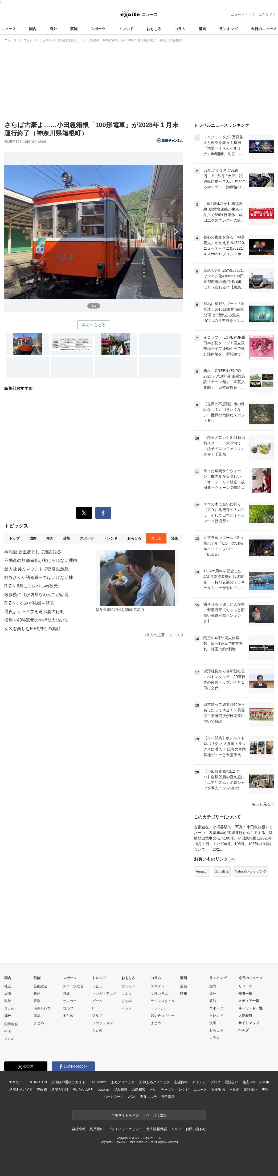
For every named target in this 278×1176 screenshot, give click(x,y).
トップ (14, 538)
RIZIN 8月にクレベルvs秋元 (31, 586)
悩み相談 (120, 1090)
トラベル (158, 1008)
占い (153, 1090)
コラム (180, 29)
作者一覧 (245, 994)
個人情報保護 (156, 1129)
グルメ (97, 1015)
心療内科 (181, 1082)
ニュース (8, 29)
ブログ (215, 1082)
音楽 (37, 1001)
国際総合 (11, 1024)
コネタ (126, 994)
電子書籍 (168, 1097)
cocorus (103, 1090)
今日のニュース (264, 29)
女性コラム (159, 994)
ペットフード (113, 1097)
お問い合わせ (196, 1129)
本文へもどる (94, 324)
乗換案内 (218, 1090)
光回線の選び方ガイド (68, 1082)
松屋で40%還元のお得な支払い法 (36, 620)
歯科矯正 (250, 1090)
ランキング (228, 29)
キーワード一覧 (250, 1008)
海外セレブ (42, 1008)
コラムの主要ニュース (162, 635)
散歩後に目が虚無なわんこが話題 (36, 594)
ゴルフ (68, 1008)
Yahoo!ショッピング (251, 871)
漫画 (202, 29)
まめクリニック (123, 1082)
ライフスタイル (163, 1001)
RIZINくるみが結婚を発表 (29, 603)
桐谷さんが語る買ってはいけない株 (38, 577)
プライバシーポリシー (125, 1129)
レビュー (99, 986)
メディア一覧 (248, 1001)
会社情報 (78, 1129)
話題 (183, 994)
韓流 (37, 1015)
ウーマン (167, 1090)
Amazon (202, 871)
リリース (245, 986)
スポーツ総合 (73, 986)
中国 (7, 1031)
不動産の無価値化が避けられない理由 (40, 560)
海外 (53, 29)
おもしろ (153, 29)
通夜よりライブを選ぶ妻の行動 (34, 611)
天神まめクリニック (154, 1082)
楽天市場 (222, 871)
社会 (7, 986)
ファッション (102, 1023)
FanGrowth (98, 1082)
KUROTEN (38, 1082)
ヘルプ (243, 1030)
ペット (126, 1008)
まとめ (9, 1008)
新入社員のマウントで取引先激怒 (36, 569)
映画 (37, 994)
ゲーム (97, 1001)
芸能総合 (40, 986)
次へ (93, 226)
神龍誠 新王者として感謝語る (32, 552)
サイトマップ (248, 1023)
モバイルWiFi (83, 1090)
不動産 (234, 1090)
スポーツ (98, 29)
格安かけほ (59, 1090)
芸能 (73, 29)
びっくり (128, 986)
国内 (32, 29)
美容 (265, 1090)
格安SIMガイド (20, 1090)
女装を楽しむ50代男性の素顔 (32, 628)
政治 (7, 1001)
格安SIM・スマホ (256, 1082)
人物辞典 (245, 1015)
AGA (131, 1097)
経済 (7, 994)
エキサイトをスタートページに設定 (139, 1115)
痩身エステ (148, 1097)
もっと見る (263, 804)
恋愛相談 (138, 1090)
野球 (66, 994)
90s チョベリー (163, 1015)
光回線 (42, 1090)
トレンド (125, 29)
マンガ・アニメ (104, 994)
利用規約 (96, 1129)
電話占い (231, 1082)
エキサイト (267, 15)
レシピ (184, 1090)
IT (93, 1008)
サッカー (70, 1001)
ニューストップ (243, 15)
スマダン (158, 986)
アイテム (199, 1082)
